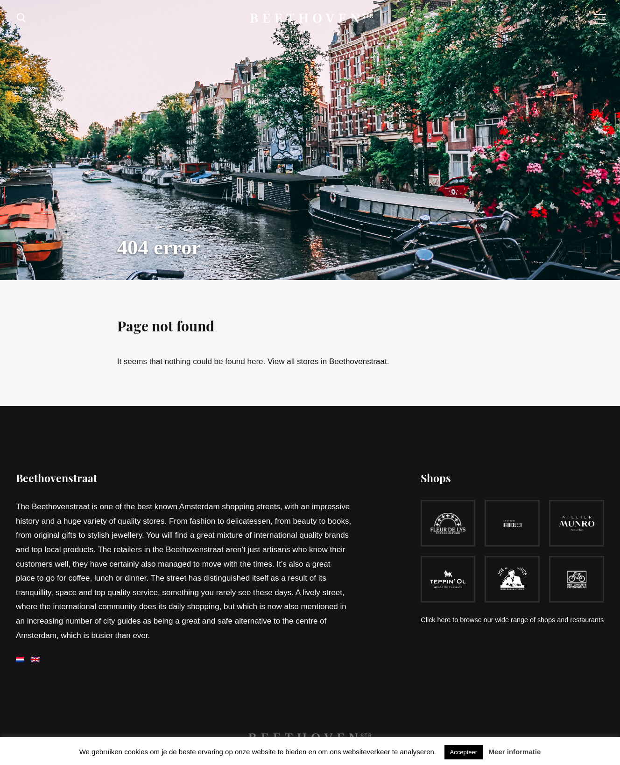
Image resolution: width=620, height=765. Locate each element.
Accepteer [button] (464, 752)
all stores (304, 361)
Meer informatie (515, 752)
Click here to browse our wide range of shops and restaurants (512, 620)
